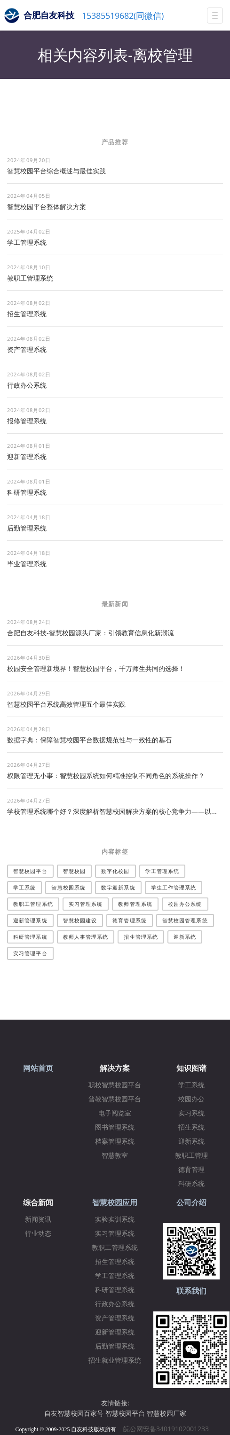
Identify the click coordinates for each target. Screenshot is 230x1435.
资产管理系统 (27, 349)
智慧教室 (115, 1155)
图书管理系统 (115, 1127)
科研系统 (191, 1183)
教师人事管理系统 (86, 936)
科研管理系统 (27, 492)
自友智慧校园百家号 (73, 1413)
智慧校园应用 (114, 1203)
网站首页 (38, 1068)
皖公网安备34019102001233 (168, 1428)
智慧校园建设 (80, 920)
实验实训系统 (115, 1219)
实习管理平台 (30, 953)
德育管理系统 (129, 920)
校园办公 (191, 1099)
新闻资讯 (38, 1219)
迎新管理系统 (27, 456)
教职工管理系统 (30, 277)
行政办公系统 (27, 385)
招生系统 (191, 1127)
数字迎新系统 (118, 887)
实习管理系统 (86, 903)
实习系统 (191, 1113)
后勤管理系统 (27, 527)
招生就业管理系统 (114, 1360)
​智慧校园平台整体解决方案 (46, 206)
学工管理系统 (27, 242)
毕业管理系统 (27, 563)
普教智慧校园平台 (114, 1099)
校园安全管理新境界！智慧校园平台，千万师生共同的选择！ (96, 668)
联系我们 (191, 1291)
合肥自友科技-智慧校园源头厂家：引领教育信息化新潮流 (90, 632)
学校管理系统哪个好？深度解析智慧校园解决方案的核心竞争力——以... (112, 811)
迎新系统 (185, 936)
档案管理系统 (115, 1141)
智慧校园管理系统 (185, 920)
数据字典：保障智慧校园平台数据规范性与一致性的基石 (89, 739)
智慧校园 (74, 870)
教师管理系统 (135, 903)
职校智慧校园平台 (114, 1085)
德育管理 (191, 1169)
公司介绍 (191, 1203)
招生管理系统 (27, 313)
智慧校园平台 (30, 870)
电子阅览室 (114, 1113)
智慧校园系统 (68, 887)
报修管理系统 (27, 420)
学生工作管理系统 (174, 887)
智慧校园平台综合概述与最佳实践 (56, 170)
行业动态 (38, 1233)
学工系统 (24, 887)
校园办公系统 (185, 903)
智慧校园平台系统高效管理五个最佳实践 (66, 704)
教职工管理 (191, 1155)
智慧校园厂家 (166, 1413)
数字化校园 (115, 870)
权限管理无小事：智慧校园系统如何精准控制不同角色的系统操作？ (106, 775)
